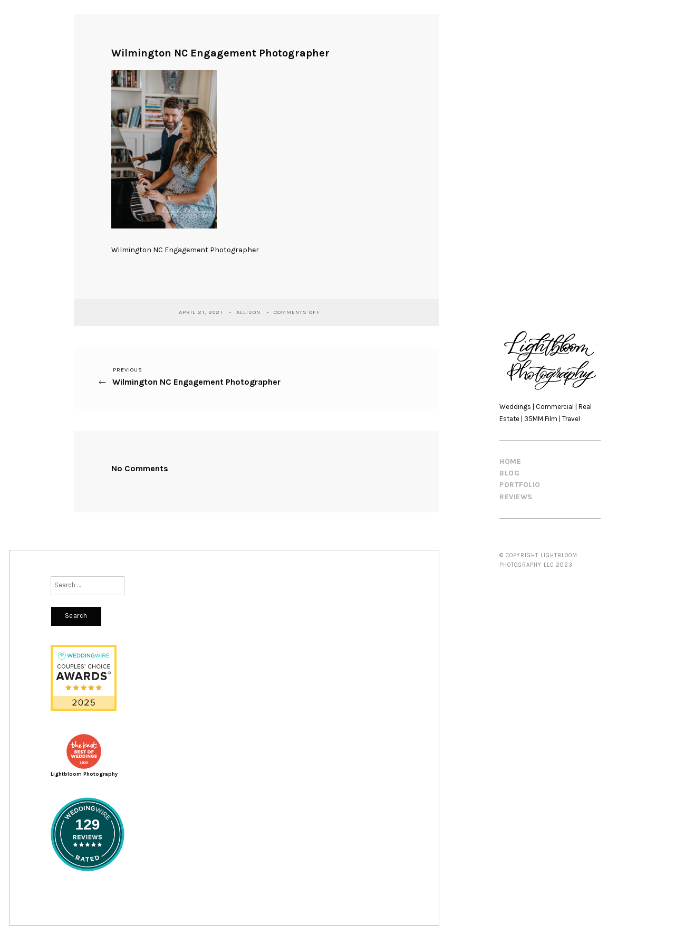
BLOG (509, 473)
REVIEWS (516, 496)
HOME (510, 461)
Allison (249, 311)
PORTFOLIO (520, 484)
